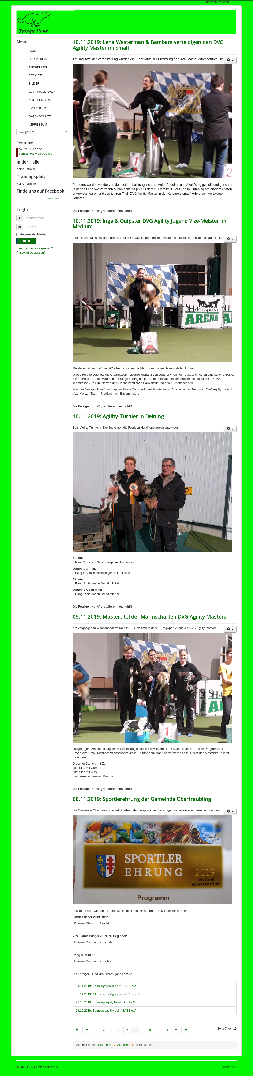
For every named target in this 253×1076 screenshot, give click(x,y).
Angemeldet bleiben (33, 234)
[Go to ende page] (186, 1030)
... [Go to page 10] (158, 1029)
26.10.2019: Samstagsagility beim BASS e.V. (106, 1010)
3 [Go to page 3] (104, 1029)
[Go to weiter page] (176, 1030)
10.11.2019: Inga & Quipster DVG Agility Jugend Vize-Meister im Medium (149, 223)
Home (33, 50)
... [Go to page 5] (119, 1029)
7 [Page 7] (135, 1029)
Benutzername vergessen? (34, 248)
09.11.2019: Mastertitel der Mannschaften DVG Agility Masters (149, 616)
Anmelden (26, 241)
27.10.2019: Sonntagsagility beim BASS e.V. (106, 1002)
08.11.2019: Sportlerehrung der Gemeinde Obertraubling (142, 798)
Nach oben (229, 1067)
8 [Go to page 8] (142, 1029)
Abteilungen (39, 100)
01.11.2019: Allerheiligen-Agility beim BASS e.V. (108, 994)
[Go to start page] (78, 1030)
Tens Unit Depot (52, 198)
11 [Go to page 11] (166, 1029)
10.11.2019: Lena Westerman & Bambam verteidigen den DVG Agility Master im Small (148, 44)
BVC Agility (38, 108)
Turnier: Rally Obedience (35, 153)
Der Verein (38, 59)
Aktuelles (38, 67)
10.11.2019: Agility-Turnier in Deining (118, 416)
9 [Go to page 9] (150, 1029)
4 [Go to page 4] (111, 1029)
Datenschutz (40, 116)
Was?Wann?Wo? (42, 91)
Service (35, 75)
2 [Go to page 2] (96, 1029)
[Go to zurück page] (88, 1030)
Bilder (34, 83)
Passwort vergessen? (30, 252)
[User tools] (230, 60)
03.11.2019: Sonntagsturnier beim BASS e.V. (106, 986)
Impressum (38, 124)
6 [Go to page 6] (127, 1029)
